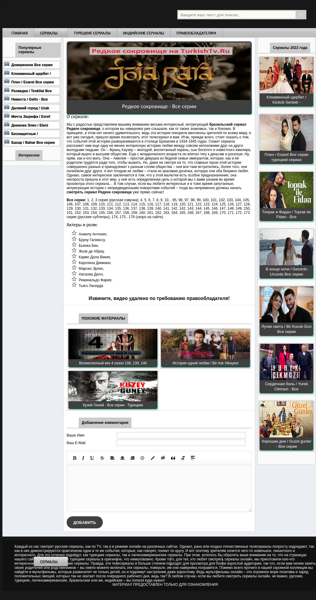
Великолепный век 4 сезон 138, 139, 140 (113, 363)
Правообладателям (196, 33)
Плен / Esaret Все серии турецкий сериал (286, 157)
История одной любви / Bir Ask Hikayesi (205, 363)
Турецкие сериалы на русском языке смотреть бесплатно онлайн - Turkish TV (58, 14)
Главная (19, 33)
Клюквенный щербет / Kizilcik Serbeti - (286, 100)
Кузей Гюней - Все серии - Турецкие (113, 405)
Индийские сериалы (143, 33)
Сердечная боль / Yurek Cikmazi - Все (286, 386)
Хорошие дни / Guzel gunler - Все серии (286, 444)
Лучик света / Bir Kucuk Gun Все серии (286, 329)
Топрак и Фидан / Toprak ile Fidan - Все (286, 214)
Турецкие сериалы (92, 33)
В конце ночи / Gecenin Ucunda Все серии (286, 271)
